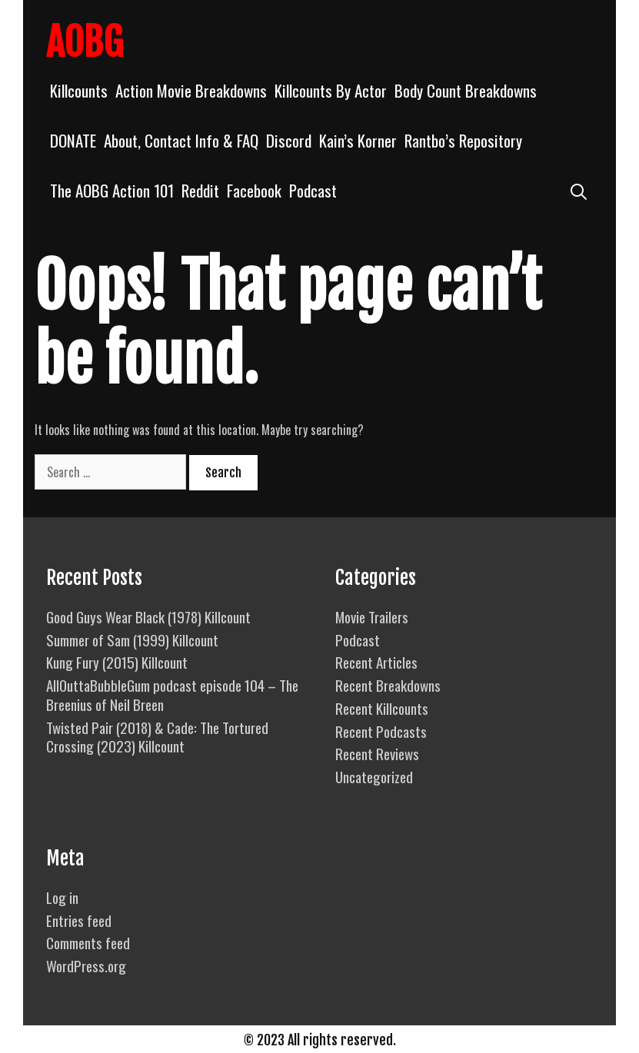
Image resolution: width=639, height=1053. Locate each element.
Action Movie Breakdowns (191, 90)
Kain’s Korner (358, 140)
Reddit (200, 190)
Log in (62, 897)
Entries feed (78, 920)
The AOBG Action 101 (112, 190)
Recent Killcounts (381, 708)
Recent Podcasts (381, 731)
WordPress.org (86, 965)
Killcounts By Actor (331, 90)
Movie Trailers (371, 616)
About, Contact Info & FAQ (181, 140)
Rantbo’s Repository (463, 140)
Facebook (254, 190)
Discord (288, 140)
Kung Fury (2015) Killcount (117, 662)
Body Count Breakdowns (465, 90)
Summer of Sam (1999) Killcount (132, 639)
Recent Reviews (377, 753)
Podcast (313, 190)
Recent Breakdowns (388, 685)
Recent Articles (376, 662)
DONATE (73, 140)
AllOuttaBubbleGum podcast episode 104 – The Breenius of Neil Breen (172, 694)
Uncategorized (374, 776)
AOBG (84, 42)
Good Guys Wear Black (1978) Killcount (148, 616)
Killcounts (79, 90)
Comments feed (88, 942)
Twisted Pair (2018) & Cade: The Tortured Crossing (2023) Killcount (157, 736)
